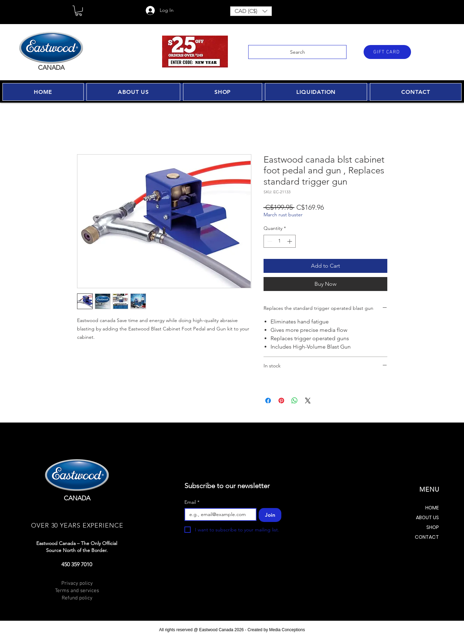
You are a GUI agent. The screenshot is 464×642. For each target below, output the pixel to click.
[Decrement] (269, 241)
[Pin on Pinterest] (281, 400)
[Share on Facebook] (268, 400)
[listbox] (251, 11)
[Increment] (290, 241)
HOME (432, 507)
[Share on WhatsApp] (294, 400)
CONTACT (427, 536)
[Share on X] (308, 400)
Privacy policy (77, 583)
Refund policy (77, 598)
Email (191, 502)
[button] (79, 11)
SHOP (432, 527)
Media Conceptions (287, 629)
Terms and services (77, 591)
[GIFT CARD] (387, 52)
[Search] (297, 52)
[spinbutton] (279, 241)
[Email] (218, 514)
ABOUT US (427, 517)
